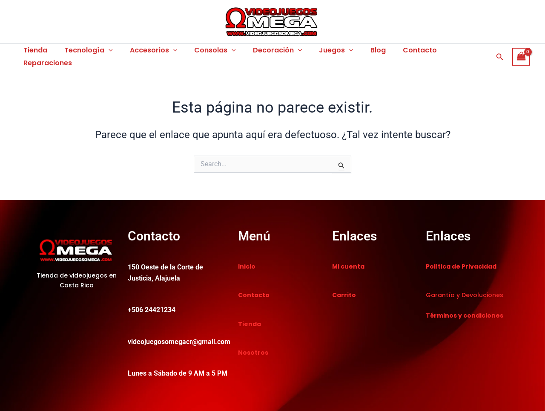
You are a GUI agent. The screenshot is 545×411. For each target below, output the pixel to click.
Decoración (262, 52)
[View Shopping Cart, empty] (521, 52)
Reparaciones (449, 53)
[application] (103, 52)
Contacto (394, 53)
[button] (500, 52)
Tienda (34, 53)
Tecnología (83, 52)
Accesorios (145, 52)
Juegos (317, 52)
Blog (356, 53)
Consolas (203, 52)
